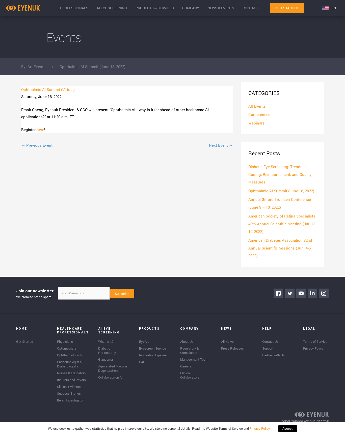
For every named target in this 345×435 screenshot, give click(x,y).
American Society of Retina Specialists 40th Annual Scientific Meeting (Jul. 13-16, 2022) (282, 222)
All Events (257, 106)
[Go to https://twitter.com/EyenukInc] (290, 291)
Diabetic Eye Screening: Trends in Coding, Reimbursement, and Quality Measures (280, 174)
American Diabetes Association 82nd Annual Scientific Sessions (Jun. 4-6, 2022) (280, 246)
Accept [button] (287, 428)
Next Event (221, 145)
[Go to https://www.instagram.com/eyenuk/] (324, 291)
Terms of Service (231, 428)
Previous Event (37, 145)
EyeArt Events (33, 66)
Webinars (256, 123)
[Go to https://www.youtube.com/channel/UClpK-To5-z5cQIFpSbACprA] (301, 291)
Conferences (259, 114)
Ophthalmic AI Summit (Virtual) (48, 89)
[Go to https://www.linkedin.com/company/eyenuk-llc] (313, 291)
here (40, 129)
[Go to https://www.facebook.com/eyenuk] (279, 291)
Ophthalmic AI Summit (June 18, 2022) (281, 190)
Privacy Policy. (260, 428)
